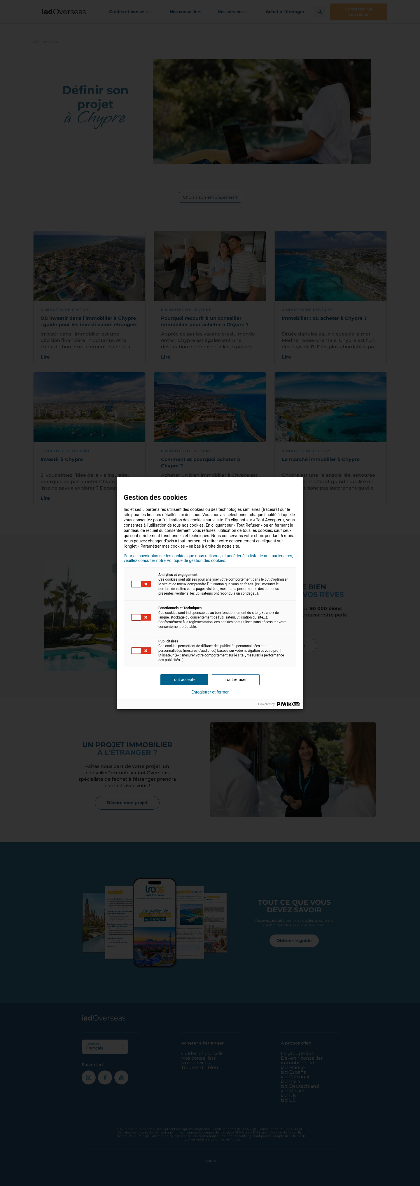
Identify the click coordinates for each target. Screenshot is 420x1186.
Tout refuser (235, 679)
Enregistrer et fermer (210, 692)
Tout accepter (184, 679)
